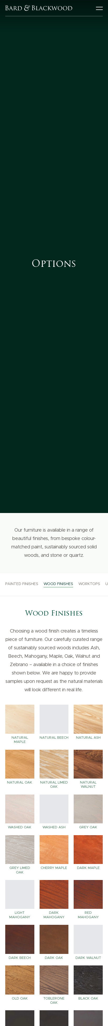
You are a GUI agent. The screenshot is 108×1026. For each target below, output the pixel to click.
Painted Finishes (21, 584)
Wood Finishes (58, 584)
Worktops (89, 584)
